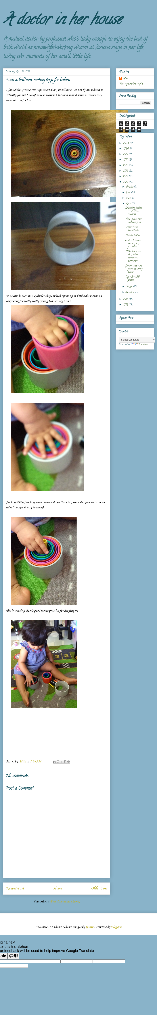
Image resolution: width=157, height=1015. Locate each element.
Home (57, 888)
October (130, 187)
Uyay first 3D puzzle (132, 278)
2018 (126, 160)
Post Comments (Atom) (65, 902)
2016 (126, 171)
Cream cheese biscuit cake (132, 228)
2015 (126, 177)
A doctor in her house (62, 21)
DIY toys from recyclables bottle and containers (133, 256)
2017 (126, 166)
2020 (126, 149)
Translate (139, 345)
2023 (126, 143)
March (129, 287)
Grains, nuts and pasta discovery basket (134, 269)
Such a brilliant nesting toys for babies (133, 244)
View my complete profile (131, 84)
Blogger (116, 927)
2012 (126, 305)
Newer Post (15, 888)
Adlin (125, 79)
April (129, 204)
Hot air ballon (132, 235)
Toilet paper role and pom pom (133, 220)
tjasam (90, 927)
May (128, 198)
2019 (126, 154)
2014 (126, 182)
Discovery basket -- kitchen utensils (133, 211)
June (128, 193)
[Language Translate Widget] (137, 340)
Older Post (99, 888)
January (130, 292)
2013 (126, 299)
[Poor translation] (13, 956)
